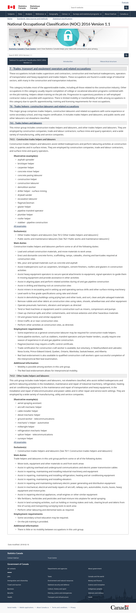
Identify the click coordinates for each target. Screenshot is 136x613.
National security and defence (58, 585)
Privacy (73, 607)
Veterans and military (95, 593)
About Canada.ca (43, 607)
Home (9, 19)
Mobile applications (27, 607)
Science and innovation (96, 585)
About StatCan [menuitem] (110, 14)
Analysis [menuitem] (29, 14)
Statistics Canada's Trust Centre (22, 49)
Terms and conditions (59, 607)
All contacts (11, 569)
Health (9, 597)
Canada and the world (96, 576)
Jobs (8, 576)
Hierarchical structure (108, 61)
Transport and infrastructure (58, 597)
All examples (20, 226)
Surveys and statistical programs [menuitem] (87, 14)
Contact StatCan (13, 558)
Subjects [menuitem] (11, 14)
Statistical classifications (62, 19)
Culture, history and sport (57, 589)
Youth (90, 597)
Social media (11, 607)
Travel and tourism (14, 585)
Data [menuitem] (20, 14)
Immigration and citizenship (17, 581)
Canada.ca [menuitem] (124, 14)
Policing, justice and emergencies (60, 593)
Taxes (50, 576)
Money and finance (95, 581)
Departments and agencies (57, 569)
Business (10, 589)
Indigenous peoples (95, 589)
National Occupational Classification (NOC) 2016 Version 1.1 (27, 61)
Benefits (10, 593)
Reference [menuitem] (41, 14)
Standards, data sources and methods (32, 19)
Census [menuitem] (66, 14)
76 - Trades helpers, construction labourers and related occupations (44, 106)
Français (125, 2)
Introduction (68, 61)
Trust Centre (52, 558)
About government (95, 569)
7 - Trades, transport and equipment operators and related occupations (50, 68)
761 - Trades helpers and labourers (26, 123)
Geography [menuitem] (53, 14)
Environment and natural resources (60, 581)
